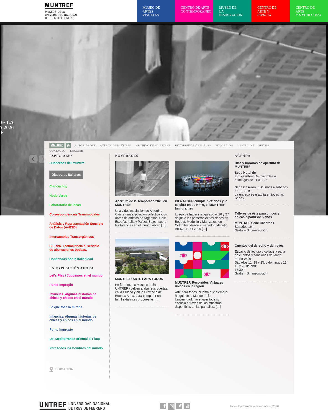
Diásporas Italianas (66, 174)
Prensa (264, 145)
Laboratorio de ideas (65, 205)
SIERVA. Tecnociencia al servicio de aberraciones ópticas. (74, 247)
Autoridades (84, 145)
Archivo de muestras (153, 145)
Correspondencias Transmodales (74, 214)
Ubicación (245, 145)
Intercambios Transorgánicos (71, 236)
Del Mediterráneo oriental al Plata (74, 339)
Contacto (57, 150)
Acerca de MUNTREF (115, 145)
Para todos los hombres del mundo (76, 348)
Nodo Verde (58, 195)
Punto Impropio (61, 285)
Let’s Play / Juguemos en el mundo (75, 275)
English (76, 150)
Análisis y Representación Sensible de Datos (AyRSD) (76, 225)
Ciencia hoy (58, 186)
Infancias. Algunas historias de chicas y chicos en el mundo (72, 296)
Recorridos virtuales (193, 145)
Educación (224, 145)
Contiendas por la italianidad (71, 259)
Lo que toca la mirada (65, 307)
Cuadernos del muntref (66, 163)
